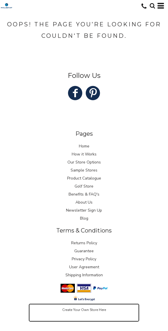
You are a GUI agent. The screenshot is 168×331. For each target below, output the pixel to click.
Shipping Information (84, 275)
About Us (84, 202)
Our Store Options (84, 162)
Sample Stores (84, 170)
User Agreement (84, 267)
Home (84, 146)
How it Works (84, 154)
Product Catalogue (84, 178)
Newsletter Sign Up (84, 210)
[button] (152, 6)
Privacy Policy (84, 259)
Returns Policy (84, 243)
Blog (84, 218)
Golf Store (84, 186)
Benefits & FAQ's (84, 194)
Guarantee (84, 251)
